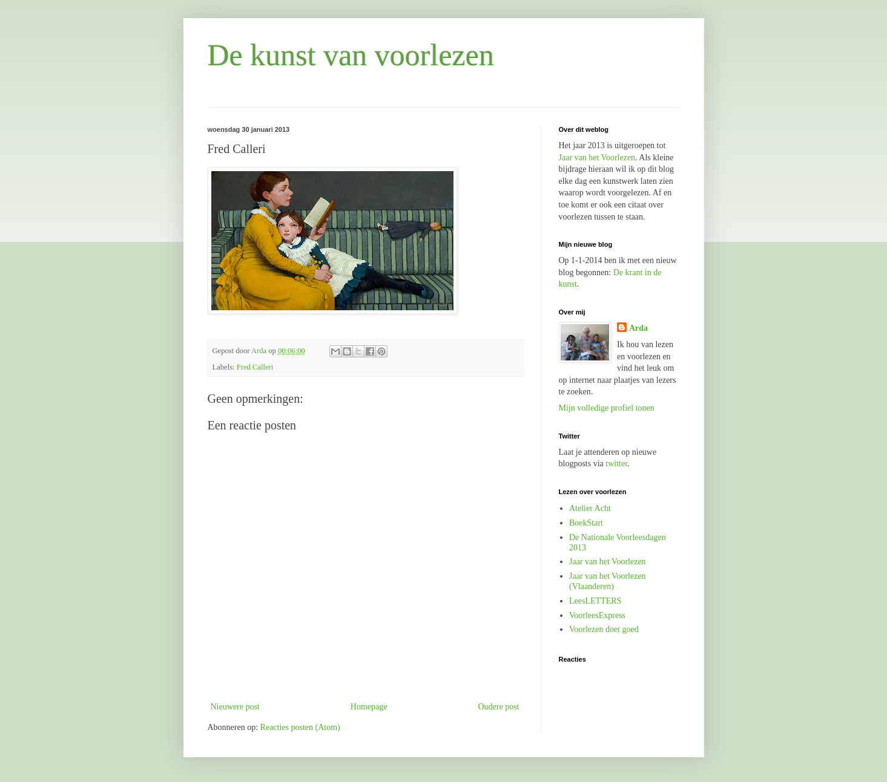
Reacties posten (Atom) (300, 727)
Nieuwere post (235, 706)
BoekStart (586, 522)
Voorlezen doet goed (604, 629)
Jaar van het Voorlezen (597, 157)
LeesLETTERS (595, 600)
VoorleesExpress (597, 615)
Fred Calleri (255, 367)
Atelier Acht (590, 508)
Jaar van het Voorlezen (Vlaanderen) (607, 581)
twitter (616, 463)
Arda (638, 328)
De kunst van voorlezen (351, 55)
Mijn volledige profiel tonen (607, 407)
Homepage (369, 706)
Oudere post (498, 706)
